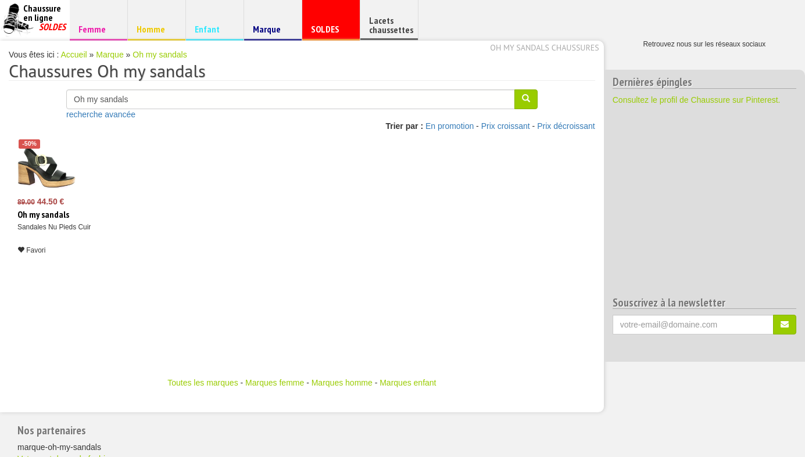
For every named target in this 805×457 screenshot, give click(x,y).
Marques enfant (408, 382)
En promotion (449, 126)
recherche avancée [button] (100, 114)
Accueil (74, 54)
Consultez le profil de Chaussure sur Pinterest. (697, 100)
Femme (97, 29)
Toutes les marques (202, 382)
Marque (271, 32)
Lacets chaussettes (391, 25)
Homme (155, 29)
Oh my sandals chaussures (544, 47)
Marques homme (342, 382)
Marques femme (274, 382)
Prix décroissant (566, 126)
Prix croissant (505, 126)
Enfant (213, 29)
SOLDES (329, 32)
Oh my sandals (160, 54)
